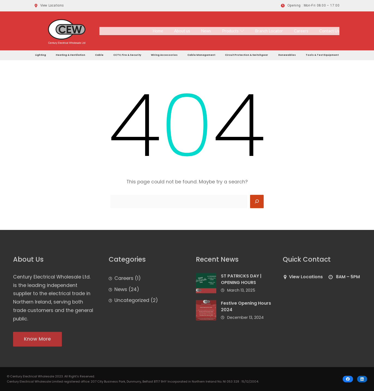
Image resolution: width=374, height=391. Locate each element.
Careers (301, 30)
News (206, 30)
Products (233, 30)
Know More (37, 341)
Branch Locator (269, 30)
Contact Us (329, 30)
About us (182, 30)
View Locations (306, 279)
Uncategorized (131, 303)
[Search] (257, 201)
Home (158, 30)
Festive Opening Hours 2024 (246, 309)
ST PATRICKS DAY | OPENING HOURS (241, 281)
